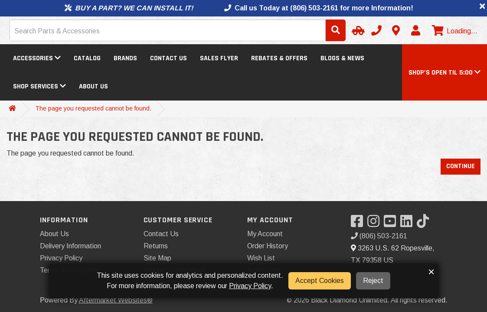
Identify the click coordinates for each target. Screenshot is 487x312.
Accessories (37, 58)
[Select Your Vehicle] (357, 30)
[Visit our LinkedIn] (408, 224)
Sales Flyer (219, 58)
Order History (267, 246)
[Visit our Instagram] (375, 224)
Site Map (157, 258)
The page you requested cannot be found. (93, 108)
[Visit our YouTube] (392, 224)
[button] (444, 72)
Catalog (87, 58)
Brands (125, 58)
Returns (156, 246)
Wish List (261, 258)
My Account (265, 233)
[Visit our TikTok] (425, 224)
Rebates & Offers (279, 58)
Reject (373, 280)
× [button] (431, 271)
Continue (460, 166)
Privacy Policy (61, 258)
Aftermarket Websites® (116, 300)
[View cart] (453, 31)
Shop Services (39, 86)
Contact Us (168, 58)
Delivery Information (70, 246)
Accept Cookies (319, 280)
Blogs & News (342, 58)
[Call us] (376, 30)
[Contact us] (396, 30)
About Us (93, 86)
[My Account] (415, 30)
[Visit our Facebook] (359, 224)
